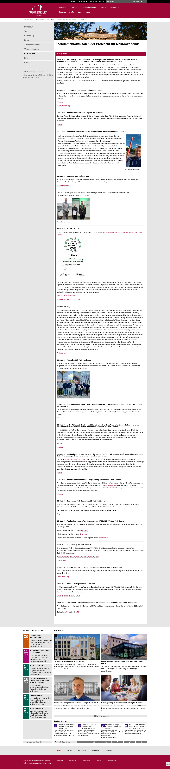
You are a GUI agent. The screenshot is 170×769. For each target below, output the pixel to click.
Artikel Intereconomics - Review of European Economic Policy (78, 556)
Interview (60, 102)
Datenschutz (86, 760)
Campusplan (82, 750)
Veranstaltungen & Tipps (34, 630)
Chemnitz (108, 750)
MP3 (77, 612)
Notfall (59, 750)
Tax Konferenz (103, 538)
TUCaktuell (59, 630)
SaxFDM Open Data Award (66, 296)
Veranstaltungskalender (34, 742)
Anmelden (93, 1)
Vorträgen (84, 534)
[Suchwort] (118, 1)
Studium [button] (104, 7)
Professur (28, 27)
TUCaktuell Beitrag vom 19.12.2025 (69, 299)
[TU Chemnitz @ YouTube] (141, 742)
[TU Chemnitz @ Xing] (117, 742)
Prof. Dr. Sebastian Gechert (32, 763)
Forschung (29, 36)
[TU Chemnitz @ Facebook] (82, 742)
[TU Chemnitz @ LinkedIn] (105, 742)
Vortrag (85, 530)
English (73, 1)
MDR (68, 612)
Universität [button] (62, 7)
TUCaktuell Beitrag (63, 185)
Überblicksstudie (112, 485)
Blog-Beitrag (61, 560)
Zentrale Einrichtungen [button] (89, 7)
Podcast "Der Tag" (63, 577)
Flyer (59, 514)
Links (26, 58)
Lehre (26, 40)
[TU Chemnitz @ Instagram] (94, 742)
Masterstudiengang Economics (34, 72)
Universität (95, 750)
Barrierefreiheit (111, 760)
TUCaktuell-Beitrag (63, 106)
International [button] (114, 7)
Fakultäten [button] (73, 7)
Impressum (72, 760)
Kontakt (101, 1)
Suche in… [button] (137, 1)
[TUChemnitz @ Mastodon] (129, 742)
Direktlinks (83, 1)
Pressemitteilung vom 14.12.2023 (68, 595)
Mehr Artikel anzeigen (101, 716)
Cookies (98, 760)
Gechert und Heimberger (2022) (75, 459)
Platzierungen (62, 353)
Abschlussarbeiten (32, 45)
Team (26, 31)
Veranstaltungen (31, 49)
